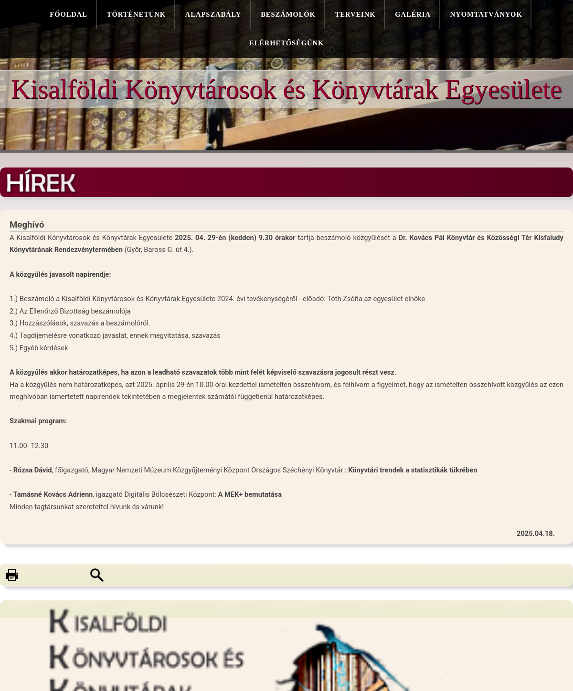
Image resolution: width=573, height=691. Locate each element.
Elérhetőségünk (286, 43)
